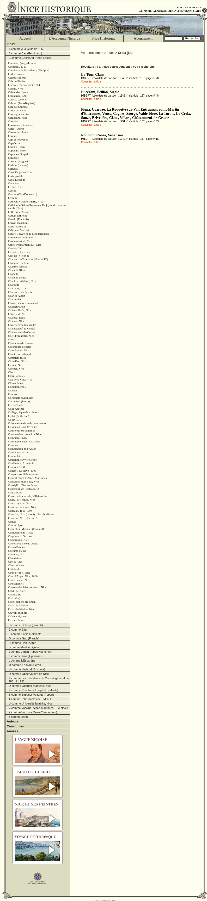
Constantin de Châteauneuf (23, 488)
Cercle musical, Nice (20, 241)
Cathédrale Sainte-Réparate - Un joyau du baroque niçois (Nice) (37, 207)
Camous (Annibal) (18, 106)
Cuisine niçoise (17, 616)
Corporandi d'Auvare (20, 536)
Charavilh (13, 284)
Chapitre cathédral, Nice (22, 281)
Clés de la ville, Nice (20, 379)
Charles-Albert (16, 295)
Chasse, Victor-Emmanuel (23, 302)
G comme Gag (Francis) (24, 638)
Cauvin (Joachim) (18, 222)
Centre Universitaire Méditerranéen (28, 233)
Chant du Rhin (16, 270)
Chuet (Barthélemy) (19, 354)
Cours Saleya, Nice (19, 579)
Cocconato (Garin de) (20, 397)
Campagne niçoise (18, 114)
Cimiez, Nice (15, 364)
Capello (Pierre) (17, 146)
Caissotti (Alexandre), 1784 (24, 84)
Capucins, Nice (17, 150)
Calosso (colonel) (18, 99)
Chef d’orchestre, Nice (21, 335)
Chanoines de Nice (19, 262)
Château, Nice (16, 321)
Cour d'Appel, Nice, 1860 (23, 576)
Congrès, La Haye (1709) (22, 470)
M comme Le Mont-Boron (25, 665)
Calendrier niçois (18, 92)
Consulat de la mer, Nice (22, 507)
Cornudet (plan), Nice (20, 532)
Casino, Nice (15, 186)
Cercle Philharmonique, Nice (24, 244)
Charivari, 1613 (17, 288)
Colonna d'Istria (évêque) (22, 426)
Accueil (25, 38)
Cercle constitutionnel (20, 237)
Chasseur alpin (16, 306)
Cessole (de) (15, 248)
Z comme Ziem (18, 716)
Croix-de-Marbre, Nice (21, 609)
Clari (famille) (16, 375)
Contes (12, 521)
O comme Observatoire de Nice (29, 673)
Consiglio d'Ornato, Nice (22, 485)
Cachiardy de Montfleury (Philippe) (28, 70)
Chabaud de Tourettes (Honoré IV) (28, 259)
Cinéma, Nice (16, 368)
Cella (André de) (17, 226)
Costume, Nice (16, 554)
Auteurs (13, 721)
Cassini (12, 190)
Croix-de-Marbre (18, 605)
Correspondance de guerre (23, 543)
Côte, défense (16, 565)
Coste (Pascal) (16, 547)
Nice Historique (103, 38)
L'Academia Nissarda (64, 38)
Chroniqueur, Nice (18, 350)
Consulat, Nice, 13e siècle (23, 517)
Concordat (14, 456)
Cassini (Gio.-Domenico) (22, 194)
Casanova (13, 183)
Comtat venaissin (18, 452)
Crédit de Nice (16, 590)
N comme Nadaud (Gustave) (27, 669)
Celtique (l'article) (18, 230)
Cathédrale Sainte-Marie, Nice (25, 201)
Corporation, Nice (18, 539)
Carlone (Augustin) (19, 161)
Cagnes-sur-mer (17, 77)
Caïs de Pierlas (16, 81)
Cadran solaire (16, 73)
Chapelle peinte (17, 277)
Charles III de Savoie (20, 292)
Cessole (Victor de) (19, 255)
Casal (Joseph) (16, 179)
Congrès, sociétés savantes (23, 474)
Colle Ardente (16, 408)
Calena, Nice (15, 88)
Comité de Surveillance (21, 430)
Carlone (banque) (18, 165)
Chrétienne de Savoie (20, 343)
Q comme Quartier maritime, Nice (30, 685)
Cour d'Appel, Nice (19, 572)
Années (12, 731)
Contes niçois (16, 525)
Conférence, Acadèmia (21, 463)
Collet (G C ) (15, 419)
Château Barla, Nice (19, 310)
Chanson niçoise (17, 266)
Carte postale (15, 175)
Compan (13, 445)
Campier (13, 121)
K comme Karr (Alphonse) (25, 656)
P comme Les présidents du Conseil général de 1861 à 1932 (39, 680)
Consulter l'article (91, 81)
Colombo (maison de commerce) (27, 423)
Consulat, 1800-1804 (20, 510)
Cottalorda (14, 568)
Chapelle (13, 273)
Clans (11, 372)
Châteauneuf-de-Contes (21, 328)
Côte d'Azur (15, 558)
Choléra (12, 339)
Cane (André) (16, 128)
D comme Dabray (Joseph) (26, 625)
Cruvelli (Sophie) (18, 612)
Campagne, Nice (17, 117)
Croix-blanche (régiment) (22, 601)
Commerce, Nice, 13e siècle (24, 441)
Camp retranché (17, 110)
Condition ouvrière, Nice (22, 459)
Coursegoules (16, 583)
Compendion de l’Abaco (22, 448)
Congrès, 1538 (16, 466)
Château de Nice (17, 313)
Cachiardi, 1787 (17, 66)
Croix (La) (14, 598)
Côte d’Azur (15, 561)
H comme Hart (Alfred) (23, 642)
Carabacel (14, 157)
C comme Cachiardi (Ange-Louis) (30, 57)
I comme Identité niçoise (24, 647)
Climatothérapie (17, 386)
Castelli (12, 197)
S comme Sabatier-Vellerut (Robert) (31, 694)
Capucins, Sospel (18, 154)
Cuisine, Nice (16, 619)
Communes (15, 726)
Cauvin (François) (18, 219)
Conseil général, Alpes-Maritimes (27, 477)
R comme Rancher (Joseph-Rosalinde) (33, 690)
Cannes (12, 135)
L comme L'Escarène (22, 660)
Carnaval (13, 168)
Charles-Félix (16, 299)
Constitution (15, 492)
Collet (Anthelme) (18, 415)
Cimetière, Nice (17, 361)
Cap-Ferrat (14, 143)
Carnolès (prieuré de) (20, 172)
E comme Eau (18, 629)
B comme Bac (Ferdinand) (25, 53)
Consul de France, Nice (21, 499)
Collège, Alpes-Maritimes (23, 412)
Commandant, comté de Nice (24, 434)
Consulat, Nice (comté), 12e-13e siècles (31, 514)
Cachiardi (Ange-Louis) (21, 63)
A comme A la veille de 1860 (27, 48)
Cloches (12, 390)
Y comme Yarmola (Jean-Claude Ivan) (33, 712)
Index (11, 44)
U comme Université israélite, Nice (30, 703)
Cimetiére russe (17, 357)
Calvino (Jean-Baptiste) (21, 103)
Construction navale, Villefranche (27, 496)
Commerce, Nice (18, 437)
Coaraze (12, 394)
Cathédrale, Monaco (19, 211)
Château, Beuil (16, 317)
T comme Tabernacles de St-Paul (30, 699)
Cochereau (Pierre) (19, 401)
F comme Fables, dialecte (25, 634)
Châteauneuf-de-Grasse (21, 332)
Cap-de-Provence (18, 139)
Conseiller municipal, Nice (23, 481)
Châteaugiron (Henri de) (22, 324)
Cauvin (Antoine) (18, 215)
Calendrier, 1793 (17, 95)
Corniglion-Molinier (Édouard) (26, 528)
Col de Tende (15, 405)
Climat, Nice (15, 383)
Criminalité (14, 594)
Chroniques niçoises (19, 346)
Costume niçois (17, 550)
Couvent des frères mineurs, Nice (27, 587)
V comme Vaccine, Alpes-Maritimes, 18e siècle (38, 707)
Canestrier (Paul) (18, 132)
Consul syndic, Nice (19, 503)
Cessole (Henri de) (18, 251)
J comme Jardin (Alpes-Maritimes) (30, 651)
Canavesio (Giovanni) (20, 124)
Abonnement (143, 38)
